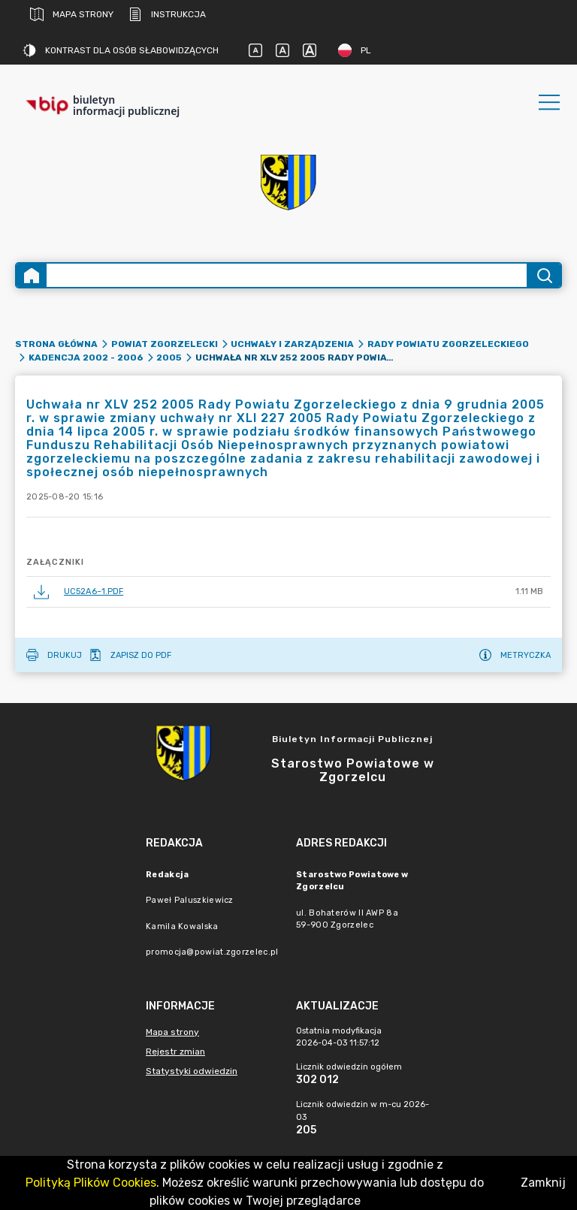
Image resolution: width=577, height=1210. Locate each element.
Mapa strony (71, 14)
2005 (169, 357)
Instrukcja (167, 14)
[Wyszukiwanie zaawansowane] (287, 275)
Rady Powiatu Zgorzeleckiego (448, 344)
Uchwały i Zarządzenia (292, 344)
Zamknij (543, 1182)
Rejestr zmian (175, 1051)
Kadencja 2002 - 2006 (86, 357)
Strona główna (56, 344)
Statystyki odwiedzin (191, 1071)
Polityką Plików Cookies (91, 1182)
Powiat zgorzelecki (164, 344)
